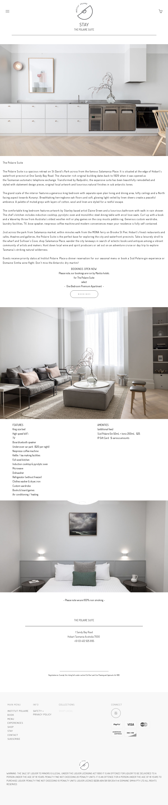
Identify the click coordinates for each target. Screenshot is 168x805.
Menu (10, 718)
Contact (12, 734)
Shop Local (66, 710)
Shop (10, 726)
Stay (10, 730)
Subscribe (13, 738)
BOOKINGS (84, 294)
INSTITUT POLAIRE (18, 710)
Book (10, 714)
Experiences (15, 722)
